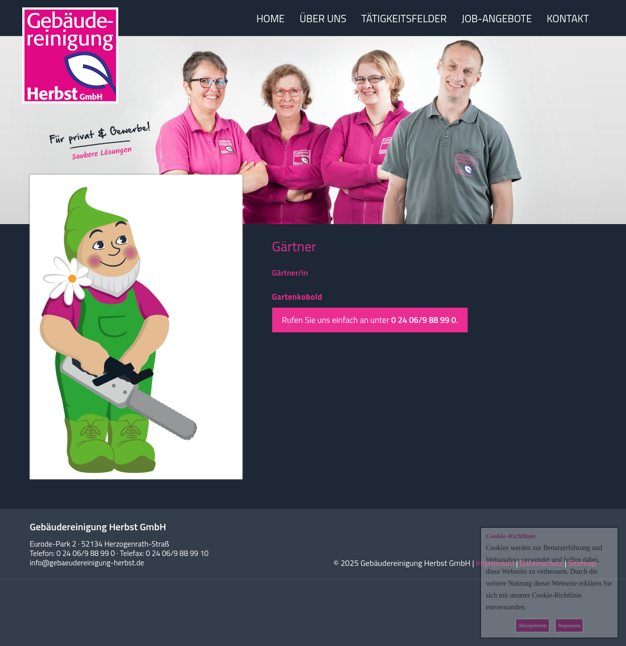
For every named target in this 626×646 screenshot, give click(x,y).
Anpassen (569, 625)
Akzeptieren (532, 625)
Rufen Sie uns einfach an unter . (370, 320)
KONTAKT (568, 18)
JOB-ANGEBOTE (497, 18)
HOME (270, 18)
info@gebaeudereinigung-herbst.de (87, 562)
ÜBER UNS (322, 18)
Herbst (70, 55)
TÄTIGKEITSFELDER (404, 18)
